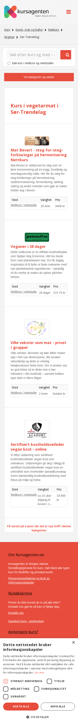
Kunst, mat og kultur (29, 30)
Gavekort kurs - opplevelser (26, 621)
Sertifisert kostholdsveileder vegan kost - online (37, 447)
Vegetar (9, 37)
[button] (39, 717)
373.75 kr (59, 292)
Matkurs (53, 30)
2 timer (43, 393)
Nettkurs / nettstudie (24, 205)
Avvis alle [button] (58, 706)
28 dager (45, 292)
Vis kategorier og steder (39, 77)
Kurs (7, 30)
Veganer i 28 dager (28, 246)
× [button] (73, 642)
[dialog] (39, 681)
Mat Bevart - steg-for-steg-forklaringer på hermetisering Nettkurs (39, 155)
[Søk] (32, 54)
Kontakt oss (16, 613)
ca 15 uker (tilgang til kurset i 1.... (45, 500)
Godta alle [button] (21, 706)
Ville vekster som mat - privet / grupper (38, 345)
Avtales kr (59, 393)
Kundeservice (20, 593)
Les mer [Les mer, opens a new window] (39, 672)
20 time (45, 206)
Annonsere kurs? (23, 631)
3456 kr (60, 206)
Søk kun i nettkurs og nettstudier (33, 63)
